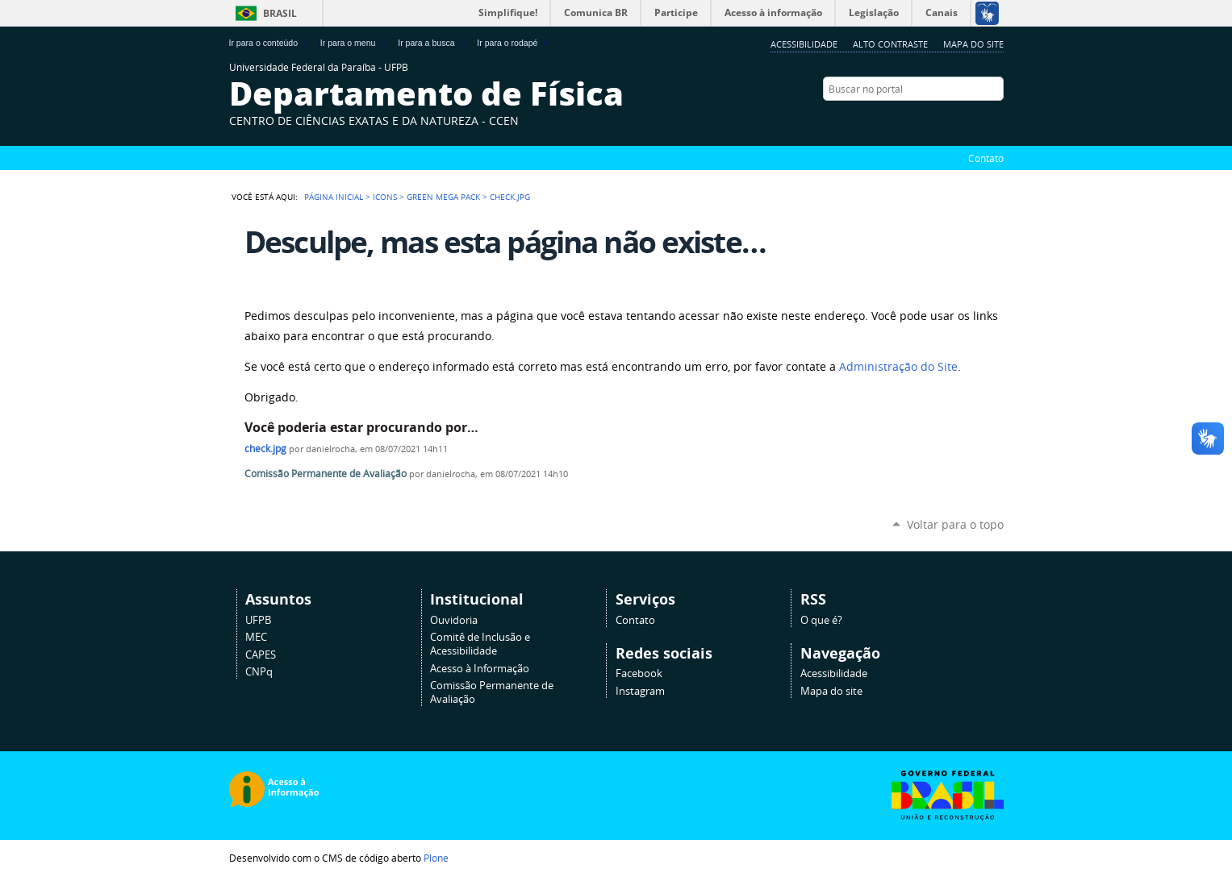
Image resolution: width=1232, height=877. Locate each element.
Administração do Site (898, 367)
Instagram (640, 691)
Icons (385, 196)
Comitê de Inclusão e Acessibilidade (480, 644)
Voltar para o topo (955, 524)
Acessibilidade (804, 44)
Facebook (639, 673)
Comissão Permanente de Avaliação (325, 473)
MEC (256, 637)
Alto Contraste (890, 44)
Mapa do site (973, 44)
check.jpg (265, 448)
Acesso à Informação (479, 668)
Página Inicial (333, 196)
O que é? (821, 620)
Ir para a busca (433, 43)
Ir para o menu (354, 43)
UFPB (258, 620)
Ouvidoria (454, 620)
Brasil (280, 13)
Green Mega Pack (443, 196)
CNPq (259, 672)
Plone (436, 857)
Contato (986, 158)
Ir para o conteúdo (270, 43)
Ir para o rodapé (514, 43)
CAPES (260, 655)
